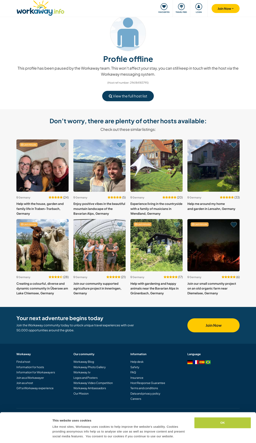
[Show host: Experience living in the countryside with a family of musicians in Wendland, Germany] (156, 165)
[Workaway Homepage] (40, 7)
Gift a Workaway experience (35, 388)
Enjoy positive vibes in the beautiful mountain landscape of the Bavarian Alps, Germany (99, 208)
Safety (134, 367)
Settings (58, 435)
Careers (135, 398)
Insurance (136, 377)
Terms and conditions (144, 388)
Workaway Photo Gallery (89, 367)
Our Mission (81, 393)
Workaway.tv (81, 372)
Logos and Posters (85, 377)
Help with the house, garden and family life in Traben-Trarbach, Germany (40, 208)
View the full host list (128, 96)
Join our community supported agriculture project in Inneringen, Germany (97, 288)
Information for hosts (30, 367)
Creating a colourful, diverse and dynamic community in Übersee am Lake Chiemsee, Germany (42, 288)
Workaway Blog (83, 361)
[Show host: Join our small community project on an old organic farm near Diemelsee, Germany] (213, 245)
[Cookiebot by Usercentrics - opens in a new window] (25, 435)
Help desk (137, 361)
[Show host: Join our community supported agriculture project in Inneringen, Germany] (99, 245)
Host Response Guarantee (147, 383)
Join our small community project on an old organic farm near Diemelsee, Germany (211, 288)
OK (222, 410)
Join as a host (24, 383)
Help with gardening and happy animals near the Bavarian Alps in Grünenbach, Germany (154, 288)
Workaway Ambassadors (89, 388)
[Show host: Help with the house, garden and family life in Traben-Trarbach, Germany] (42, 165)
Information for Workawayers (35, 372)
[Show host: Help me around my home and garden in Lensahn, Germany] (213, 165)
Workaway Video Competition (93, 383)
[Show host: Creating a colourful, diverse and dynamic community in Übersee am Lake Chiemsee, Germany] (42, 245)
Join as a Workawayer (30, 377)
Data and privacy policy (145, 393)
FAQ (133, 372)
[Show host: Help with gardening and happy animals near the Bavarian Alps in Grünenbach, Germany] (156, 245)
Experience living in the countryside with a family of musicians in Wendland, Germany (156, 208)
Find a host (23, 361)
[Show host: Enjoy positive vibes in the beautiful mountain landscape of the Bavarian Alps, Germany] (99, 165)
